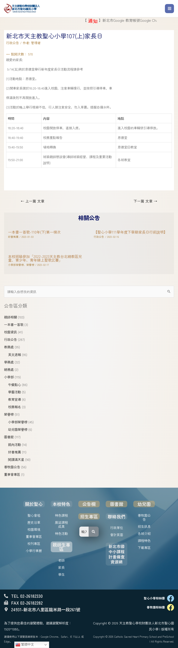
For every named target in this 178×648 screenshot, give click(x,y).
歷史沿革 (33, 522)
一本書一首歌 (13, 324)
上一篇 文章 (32, 200)
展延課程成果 (61, 524)
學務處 (9, 362)
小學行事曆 (34, 550)
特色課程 (61, 515)
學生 (61, 574)
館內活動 (14, 444)
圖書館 (9, 436)
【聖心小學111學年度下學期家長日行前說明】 (130, 232)
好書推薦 (14, 452)
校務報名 (14, 406)
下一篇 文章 (145, 200)
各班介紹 (144, 533)
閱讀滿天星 (16, 459)
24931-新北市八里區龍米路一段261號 (45, 609)
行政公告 (10, 339)
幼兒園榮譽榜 (17, 429)
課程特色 (144, 540)
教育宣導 (14, 399)
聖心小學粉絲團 (154, 598)
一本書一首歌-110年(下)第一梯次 (34, 232)
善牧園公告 (12, 466)
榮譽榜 (9, 414)
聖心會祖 (33, 515)
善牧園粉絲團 (156, 607)
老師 (61, 560)
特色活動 (61, 533)
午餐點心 (14, 384)
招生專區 (89, 516)
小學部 (9, 377)
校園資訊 (10, 332)
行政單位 (116, 527)
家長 (61, 567)
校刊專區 (33, 543)
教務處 (9, 346)
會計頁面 (116, 534)
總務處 (9, 369)
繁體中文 (25, 644)
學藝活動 (14, 391)
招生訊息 (144, 526)
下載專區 (144, 547)
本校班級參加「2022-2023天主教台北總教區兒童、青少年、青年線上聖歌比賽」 (45, 258)
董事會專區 (12, 474)
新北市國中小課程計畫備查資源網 (117, 554)
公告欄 (89, 504)
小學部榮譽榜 (17, 421)
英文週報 (14, 354)
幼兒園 (144, 504)
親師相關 (10, 317)
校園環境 (33, 529)
